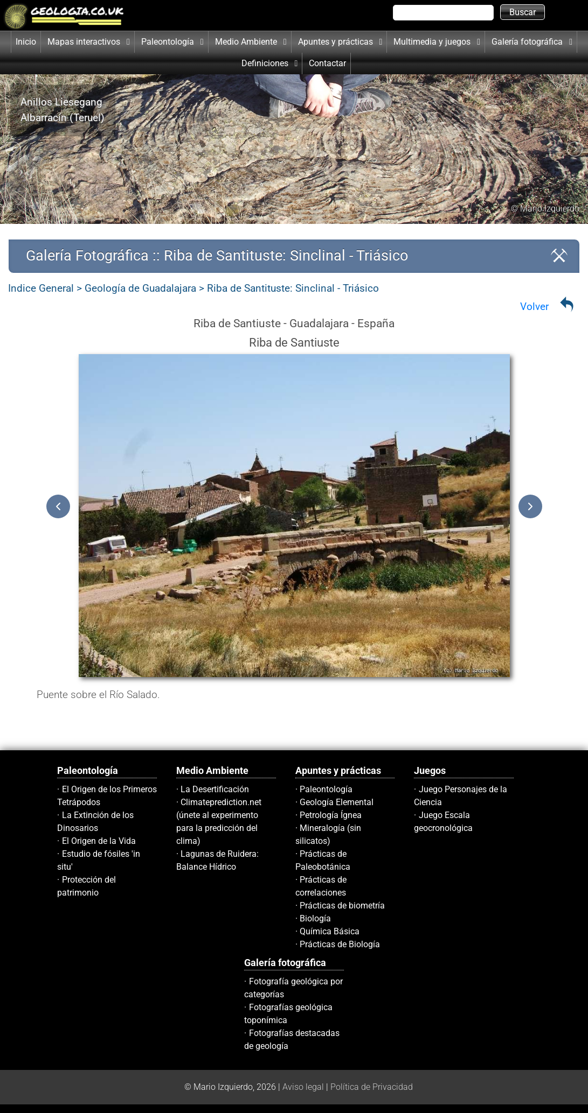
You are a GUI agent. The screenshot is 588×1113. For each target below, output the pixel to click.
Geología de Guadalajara (140, 288)
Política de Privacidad (371, 1087)
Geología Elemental (336, 802)
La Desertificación (215, 789)
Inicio (26, 42)
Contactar (327, 63)
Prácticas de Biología (340, 944)
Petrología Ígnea (331, 815)
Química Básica (329, 931)
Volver (534, 306)
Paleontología (326, 789)
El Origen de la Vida (99, 841)
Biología (315, 918)
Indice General (41, 288)
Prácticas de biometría (342, 905)
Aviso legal (303, 1087)
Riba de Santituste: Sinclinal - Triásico (293, 288)
